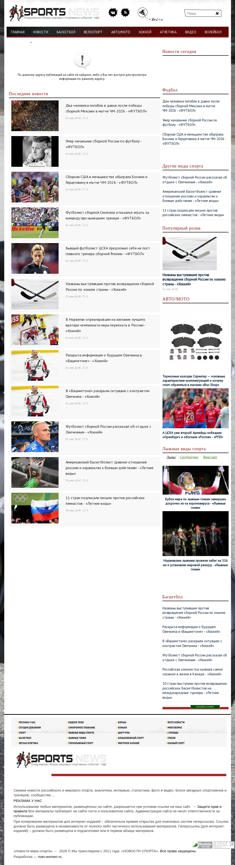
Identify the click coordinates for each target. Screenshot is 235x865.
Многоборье (175, 727)
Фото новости (176, 722)
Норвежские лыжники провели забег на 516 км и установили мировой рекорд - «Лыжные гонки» (195, 564)
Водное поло (76, 722)
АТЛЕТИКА (168, 32)
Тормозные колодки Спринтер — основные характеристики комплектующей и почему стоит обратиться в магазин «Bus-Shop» (193, 380)
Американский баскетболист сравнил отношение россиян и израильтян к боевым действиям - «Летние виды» (110, 468)
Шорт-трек (124, 732)
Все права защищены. (178, 851)
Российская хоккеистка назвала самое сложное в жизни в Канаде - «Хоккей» (192, 671)
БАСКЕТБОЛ (66, 32)
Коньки (122, 727)
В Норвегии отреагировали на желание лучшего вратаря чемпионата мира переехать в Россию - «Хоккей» (106, 325)
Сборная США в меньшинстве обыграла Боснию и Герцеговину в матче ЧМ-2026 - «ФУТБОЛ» (194, 139)
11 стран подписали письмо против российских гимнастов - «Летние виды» (193, 212)
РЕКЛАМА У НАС (27, 722)
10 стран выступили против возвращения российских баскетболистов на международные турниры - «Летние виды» (194, 690)
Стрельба (173, 732)
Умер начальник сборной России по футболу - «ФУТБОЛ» (189, 122)
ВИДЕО (190, 32)
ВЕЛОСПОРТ (93, 32)
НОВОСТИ (40, 32)
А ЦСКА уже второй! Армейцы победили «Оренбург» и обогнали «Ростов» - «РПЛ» (192, 435)
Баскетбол (25, 738)
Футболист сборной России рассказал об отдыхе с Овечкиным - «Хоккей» (194, 179)
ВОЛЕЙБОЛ (213, 32)
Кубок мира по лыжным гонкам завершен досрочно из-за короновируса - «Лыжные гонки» (195, 503)
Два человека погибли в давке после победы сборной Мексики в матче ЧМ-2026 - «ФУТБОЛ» (191, 106)
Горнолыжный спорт (80, 743)
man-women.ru (50, 857)
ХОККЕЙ (145, 32)
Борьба (122, 722)
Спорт (22, 732)
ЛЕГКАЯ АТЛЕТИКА (28, 743)
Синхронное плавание (81, 727)
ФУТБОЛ (20, 42)
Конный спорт (176, 743)
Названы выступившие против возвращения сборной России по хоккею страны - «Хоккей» (194, 279)
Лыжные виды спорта (81, 732)
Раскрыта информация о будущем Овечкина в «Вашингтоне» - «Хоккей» (191, 629)
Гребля (171, 738)
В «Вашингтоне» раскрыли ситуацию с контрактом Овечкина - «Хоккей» (192, 643)
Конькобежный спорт (131, 738)
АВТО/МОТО (120, 32)
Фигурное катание (129, 743)
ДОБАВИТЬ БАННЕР (205, 707)
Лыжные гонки (77, 738)
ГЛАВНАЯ (18, 32)
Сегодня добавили (30, 727)
